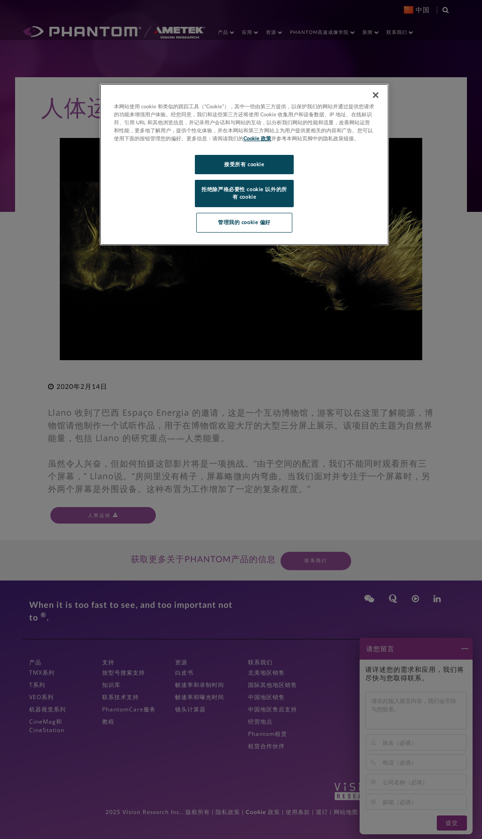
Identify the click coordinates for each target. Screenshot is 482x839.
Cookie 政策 (257, 138)
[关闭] (375, 95)
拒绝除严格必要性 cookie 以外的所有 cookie (244, 193)
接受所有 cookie (244, 164)
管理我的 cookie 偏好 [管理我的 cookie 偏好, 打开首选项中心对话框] (244, 222)
